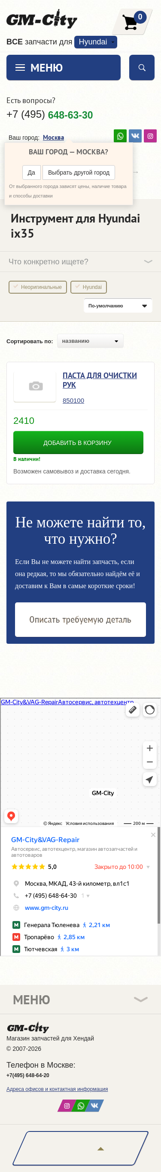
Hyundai (93, 42)
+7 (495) (49, 114)
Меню (46, 67)
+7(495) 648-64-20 (27, 1075)
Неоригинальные (41, 287)
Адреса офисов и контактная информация (57, 1089)
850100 (73, 400)
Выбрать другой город (78, 172)
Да (31, 172)
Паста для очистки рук (100, 380)
